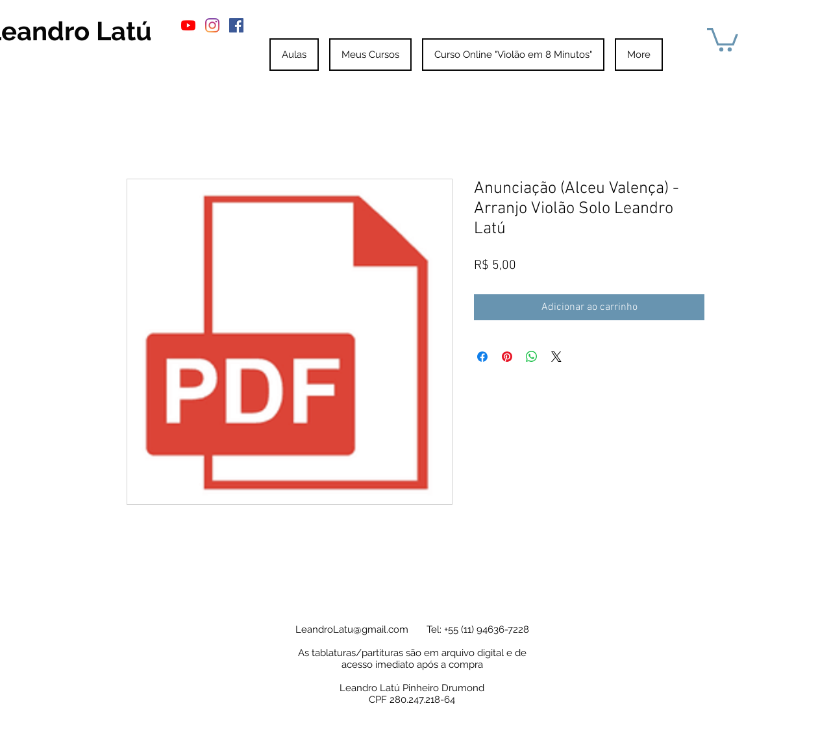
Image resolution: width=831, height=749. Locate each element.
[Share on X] (556, 356)
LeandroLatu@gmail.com (351, 629)
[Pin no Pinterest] (507, 356)
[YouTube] (188, 25)
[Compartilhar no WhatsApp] (532, 356)
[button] (722, 38)
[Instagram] (212, 25)
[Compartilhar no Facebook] (482, 356)
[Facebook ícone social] (236, 25)
